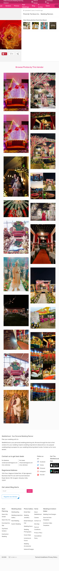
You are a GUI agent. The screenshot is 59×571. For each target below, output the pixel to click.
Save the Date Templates (47, 519)
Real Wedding (15, 521)
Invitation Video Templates (47, 524)
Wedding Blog (15, 512)
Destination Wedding (5, 535)
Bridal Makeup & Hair (28, 522)
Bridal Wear (27, 512)
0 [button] (11, 54)
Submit (30, 491)
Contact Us (37, 521)
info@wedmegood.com (26, 463)
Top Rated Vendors (5, 530)
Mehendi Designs (29, 549)
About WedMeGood (38, 513)
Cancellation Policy (37, 537)
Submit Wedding (16, 524)
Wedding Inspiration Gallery (17, 516)
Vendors (8, 6)
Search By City (6, 520)
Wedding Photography (27, 531)
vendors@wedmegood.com (9, 463)
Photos (16, 6)
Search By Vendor (5, 515)
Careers (36, 517)
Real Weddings (25, 6)
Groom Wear (27, 535)
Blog (33, 6)
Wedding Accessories (27, 545)
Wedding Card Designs (49, 514)
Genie (48, 6)
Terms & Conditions (37, 528)
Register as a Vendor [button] (10, 497)
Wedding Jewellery (26, 516)
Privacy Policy (38, 532)
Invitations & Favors (27, 539)
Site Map (36, 524)
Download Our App (6, 524)
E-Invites (40, 6)
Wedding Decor (28, 526)
